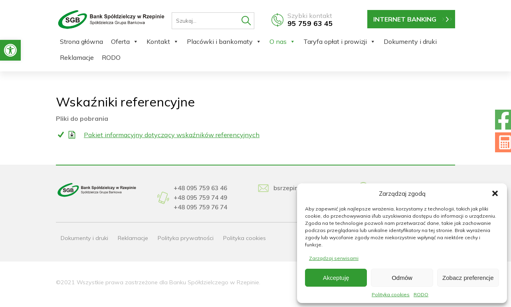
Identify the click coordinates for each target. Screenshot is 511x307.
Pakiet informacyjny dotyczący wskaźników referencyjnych (171, 135)
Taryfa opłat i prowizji (339, 41)
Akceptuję (336, 277)
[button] (10, 50)
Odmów (402, 277)
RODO (421, 294)
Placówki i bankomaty (224, 41)
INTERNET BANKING (404, 19)
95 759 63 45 (310, 23)
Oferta (125, 41)
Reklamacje (77, 57)
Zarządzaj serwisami (333, 258)
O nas (282, 41)
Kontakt (163, 41)
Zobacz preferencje (467, 277)
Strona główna (81, 41)
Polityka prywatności (186, 238)
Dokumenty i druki (410, 41)
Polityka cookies (391, 294)
